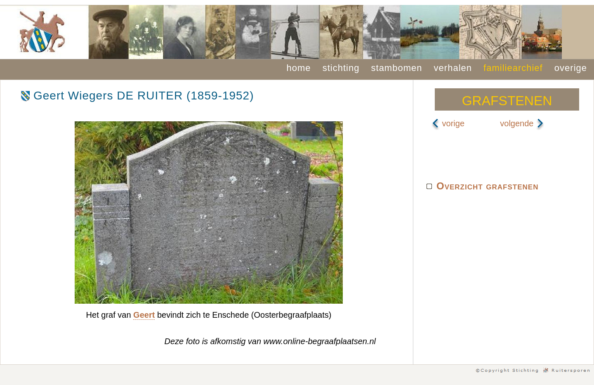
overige (570, 68)
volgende (522, 123)
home (299, 68)
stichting (341, 68)
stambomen (396, 68)
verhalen (453, 68)
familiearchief (513, 68)
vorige (447, 123)
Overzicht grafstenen (487, 185)
